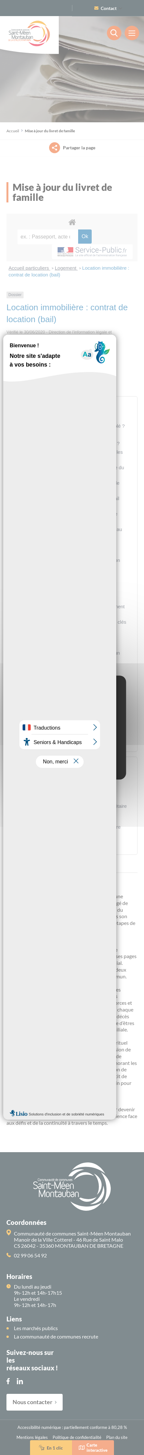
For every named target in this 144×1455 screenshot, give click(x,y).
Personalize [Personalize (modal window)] (72, 760)
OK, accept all (72, 735)
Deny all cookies (72, 748)
